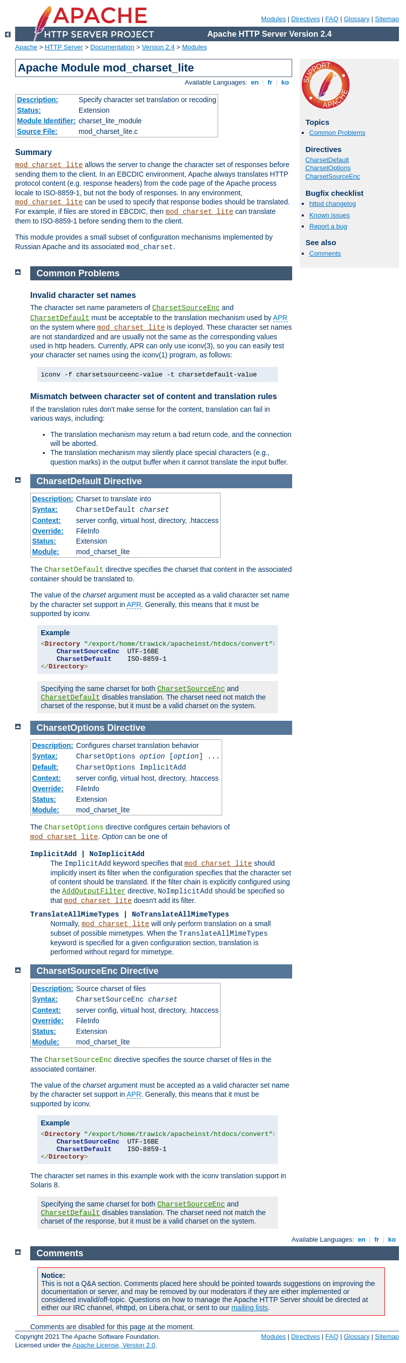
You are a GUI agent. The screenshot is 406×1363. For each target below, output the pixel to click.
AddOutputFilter (93, 891)
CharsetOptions (328, 168)
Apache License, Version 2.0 (113, 1345)
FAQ (332, 19)
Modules (273, 19)
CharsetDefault (327, 160)
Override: (47, 531)
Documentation (112, 47)
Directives (305, 19)
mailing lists (249, 1308)
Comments (325, 253)
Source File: (37, 131)
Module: (45, 552)
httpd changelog (332, 203)
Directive (123, 481)
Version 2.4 (158, 47)
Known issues (329, 215)
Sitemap (387, 19)
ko (285, 82)
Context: (46, 520)
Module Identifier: (46, 121)
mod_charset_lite (49, 165)
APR (280, 318)
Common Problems (337, 132)
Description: (37, 100)
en (254, 82)
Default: (45, 767)
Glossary (356, 19)
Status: (29, 110)
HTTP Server (64, 47)
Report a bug (328, 226)
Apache (26, 47)
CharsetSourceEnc (332, 176)
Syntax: (45, 509)
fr (270, 82)
